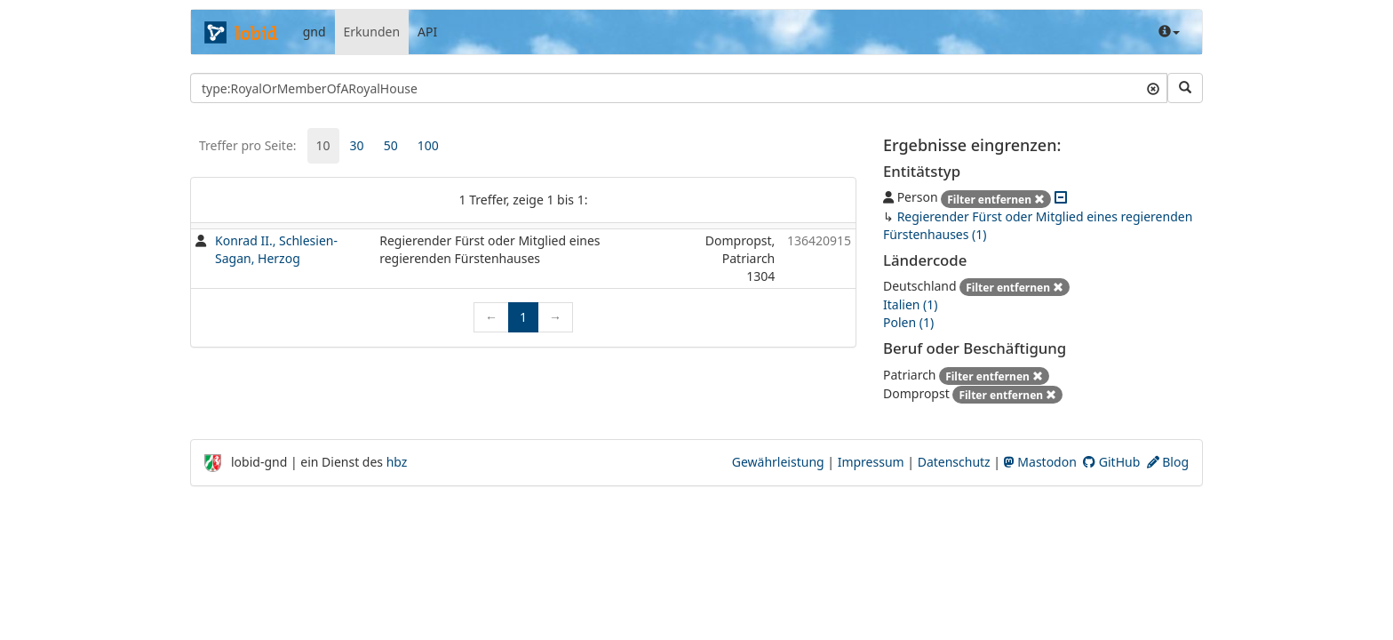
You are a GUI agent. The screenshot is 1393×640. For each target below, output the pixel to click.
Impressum (871, 461)
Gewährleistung (778, 461)
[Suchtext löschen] (1153, 88)
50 (391, 145)
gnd (314, 31)
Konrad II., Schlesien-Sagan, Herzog (276, 249)
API (427, 31)
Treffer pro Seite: (248, 145)
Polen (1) (908, 322)
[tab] (323, 146)
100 (428, 145)
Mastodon (1040, 461)
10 (323, 145)
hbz (397, 461)
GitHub (1111, 461)
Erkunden (372, 31)
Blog (1168, 461)
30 (357, 145)
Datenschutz (954, 461)
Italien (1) (910, 304)
